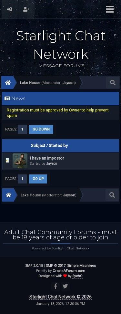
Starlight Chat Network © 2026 (60, 296)
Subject (38, 145)
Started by (58, 145)
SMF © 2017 (56, 266)
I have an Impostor (47, 158)
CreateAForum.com (69, 271)
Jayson (51, 164)
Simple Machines (81, 266)
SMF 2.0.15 (34, 266)
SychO (77, 276)
